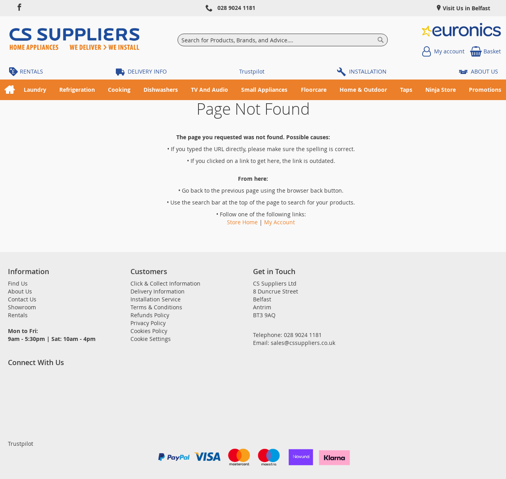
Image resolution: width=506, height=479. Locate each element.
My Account (279, 222)
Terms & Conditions (156, 307)
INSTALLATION (368, 71)
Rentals (18, 315)
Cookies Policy (148, 331)
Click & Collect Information (165, 283)
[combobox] (282, 40)
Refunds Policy (149, 315)
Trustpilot (251, 71)
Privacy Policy (148, 323)
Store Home (242, 222)
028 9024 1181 (236, 7)
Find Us (18, 283)
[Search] (381, 40)
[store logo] (74, 40)
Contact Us (22, 299)
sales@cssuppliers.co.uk (303, 342)
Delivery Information (157, 291)
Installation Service (155, 299)
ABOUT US (484, 71)
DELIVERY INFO (147, 71)
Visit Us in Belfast (465, 8)
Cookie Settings (150, 339)
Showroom (22, 307)
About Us (20, 291)
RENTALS (31, 71)
